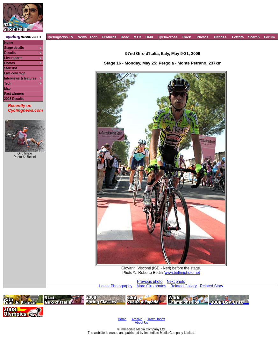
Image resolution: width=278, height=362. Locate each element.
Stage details (14, 47)
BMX (149, 37)
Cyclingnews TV (59, 37)
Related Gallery (183, 286)
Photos (202, 37)
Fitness (220, 37)
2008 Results (14, 99)
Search (254, 37)
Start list (10, 68)
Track (186, 37)
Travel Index (156, 319)
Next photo (176, 281)
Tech (93, 37)
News (82, 37)
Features (109, 37)
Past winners (14, 93)
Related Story (211, 286)
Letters (238, 37)
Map (7, 88)
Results (10, 53)
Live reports (13, 58)
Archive (137, 319)
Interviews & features (20, 78)
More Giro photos (151, 286)
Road (125, 37)
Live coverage (14, 73)
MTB (137, 37)
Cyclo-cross (168, 37)
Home (8, 42)
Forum (269, 37)
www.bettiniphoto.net (182, 272)
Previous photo (149, 281)
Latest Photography (115, 286)
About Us (141, 322)
